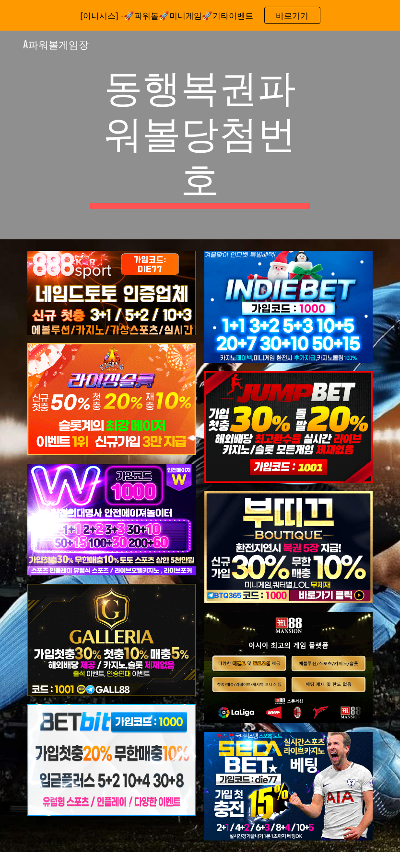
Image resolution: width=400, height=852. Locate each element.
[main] (200, 135)
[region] (200, 15)
